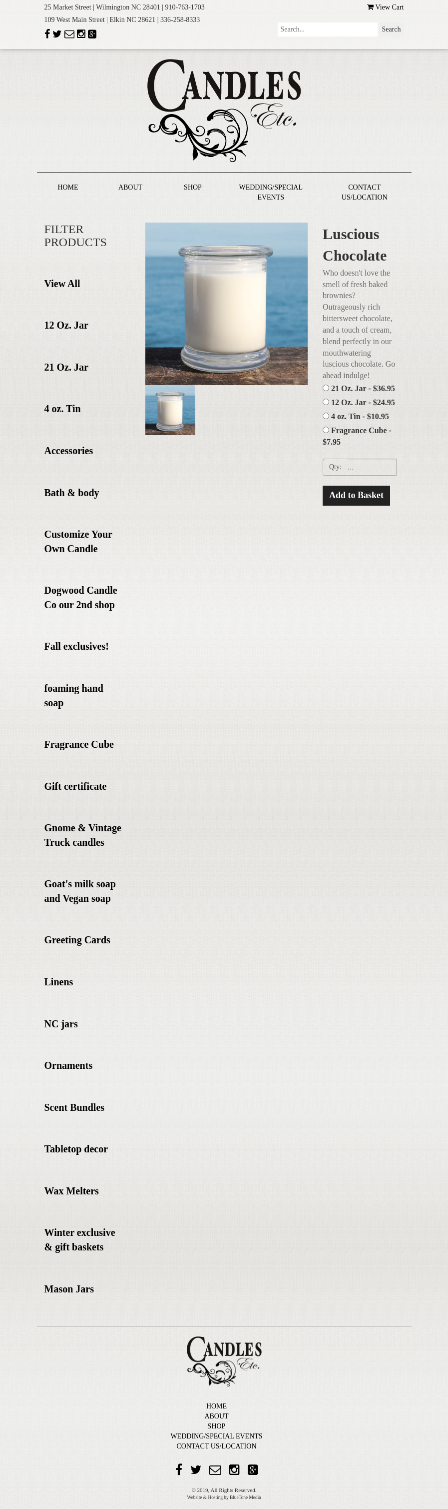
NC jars (61, 1023)
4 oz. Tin (62, 408)
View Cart (385, 7)
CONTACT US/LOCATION (216, 1446)
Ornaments (68, 1065)
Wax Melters (71, 1190)
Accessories (68, 450)
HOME (67, 187)
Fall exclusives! (76, 646)
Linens (58, 981)
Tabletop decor (76, 1148)
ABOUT (130, 187)
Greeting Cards (77, 939)
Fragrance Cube (79, 744)
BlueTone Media (245, 1497)
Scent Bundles (74, 1107)
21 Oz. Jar (66, 367)
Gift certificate (75, 786)
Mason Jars (69, 1288)
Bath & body (71, 492)
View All (62, 283)
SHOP (193, 187)
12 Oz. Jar (66, 325)
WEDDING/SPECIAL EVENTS (216, 1436)
